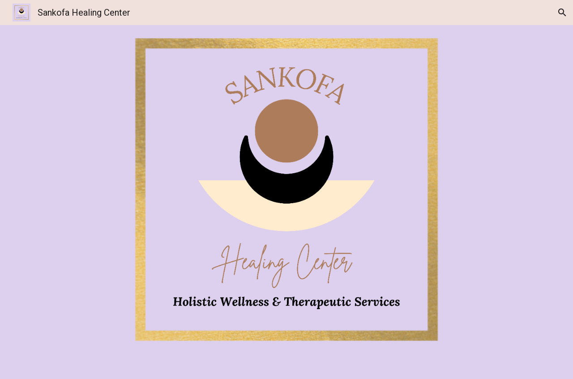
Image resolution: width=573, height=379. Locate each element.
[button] (562, 12)
